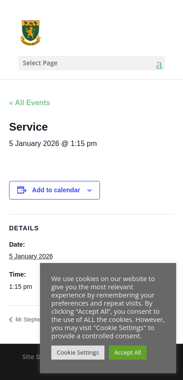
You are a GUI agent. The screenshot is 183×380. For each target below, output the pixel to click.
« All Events (29, 103)
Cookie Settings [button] (78, 352)
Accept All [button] (127, 352)
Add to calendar (56, 190)
